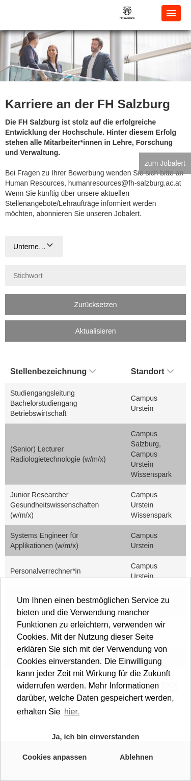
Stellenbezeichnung (53, 371)
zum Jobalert (165, 163)
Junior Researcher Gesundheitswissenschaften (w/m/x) (54, 505)
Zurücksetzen (95, 305)
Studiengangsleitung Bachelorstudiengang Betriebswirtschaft (43, 403)
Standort (152, 371)
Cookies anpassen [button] (54, 757)
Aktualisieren (95, 331)
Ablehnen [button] (136, 757)
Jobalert (127, 213)
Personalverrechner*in (45, 571)
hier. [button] (71, 711)
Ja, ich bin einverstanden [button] (96, 737)
